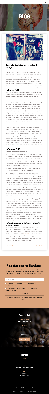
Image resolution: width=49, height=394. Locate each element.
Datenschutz (15, 391)
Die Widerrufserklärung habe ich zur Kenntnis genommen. (21, 289)
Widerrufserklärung (10, 290)
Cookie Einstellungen (31, 391)
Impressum (22, 391)
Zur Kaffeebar (24, 339)
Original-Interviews (27, 233)
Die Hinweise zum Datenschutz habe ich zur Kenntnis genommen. (22, 284)
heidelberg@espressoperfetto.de (24, 367)
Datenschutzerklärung (11, 285)
